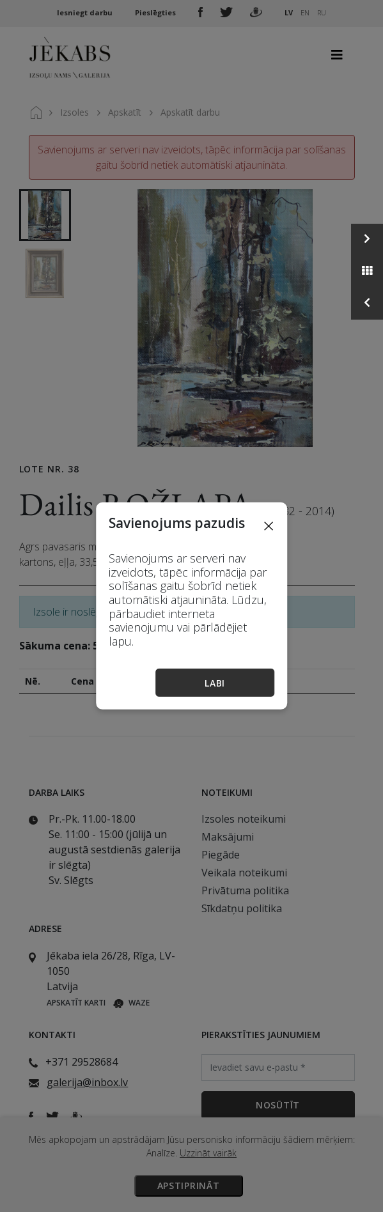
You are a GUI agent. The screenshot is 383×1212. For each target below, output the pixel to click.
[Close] (268, 525)
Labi (215, 683)
